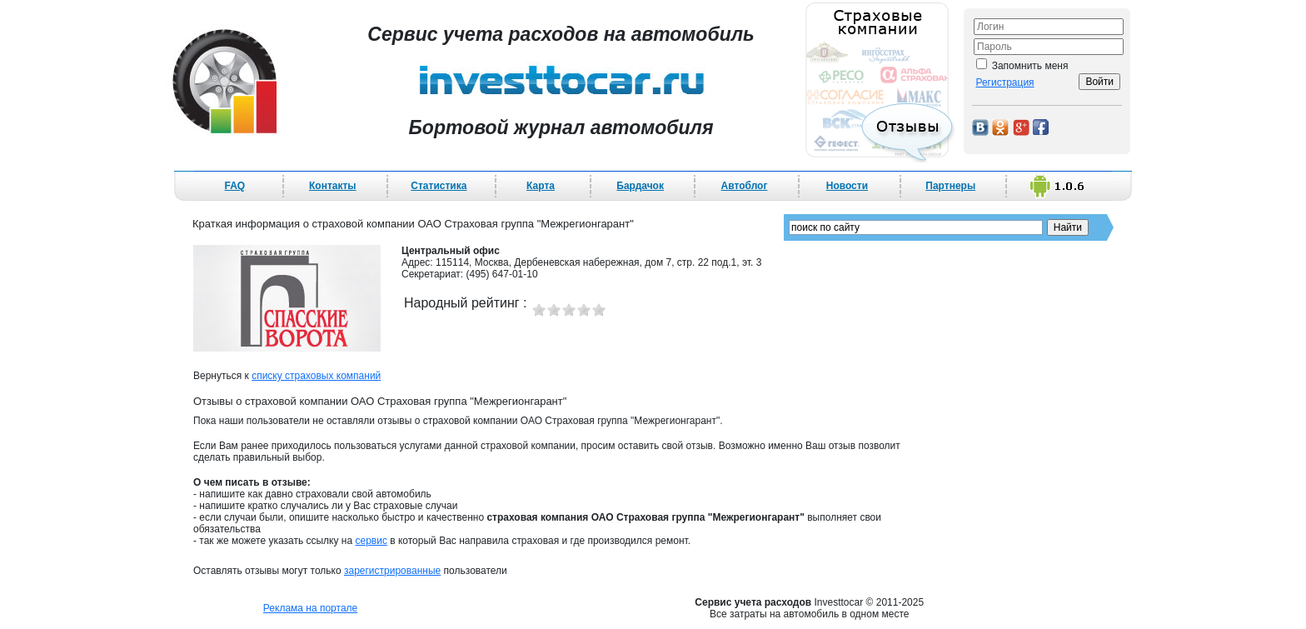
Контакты (332, 186)
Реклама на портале (310, 608)
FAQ (235, 186)
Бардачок (640, 186)
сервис (370, 541)
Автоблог (744, 186)
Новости (847, 186)
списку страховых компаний (316, 376)
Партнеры (950, 186)
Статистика (438, 186)
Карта (540, 186)
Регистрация (1004, 82)
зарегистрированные (392, 571)
